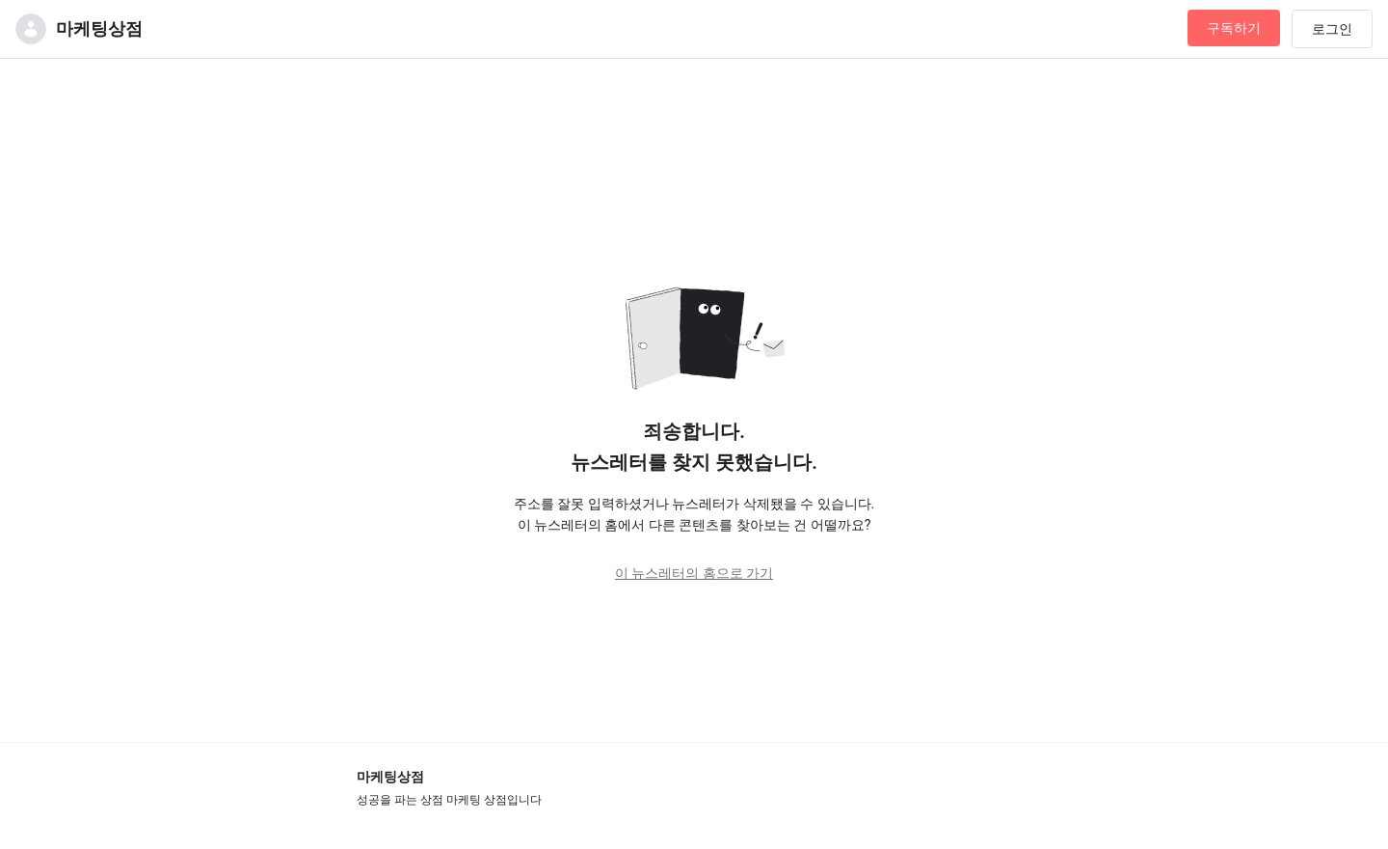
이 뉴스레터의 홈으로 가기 (694, 573)
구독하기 (1234, 28)
